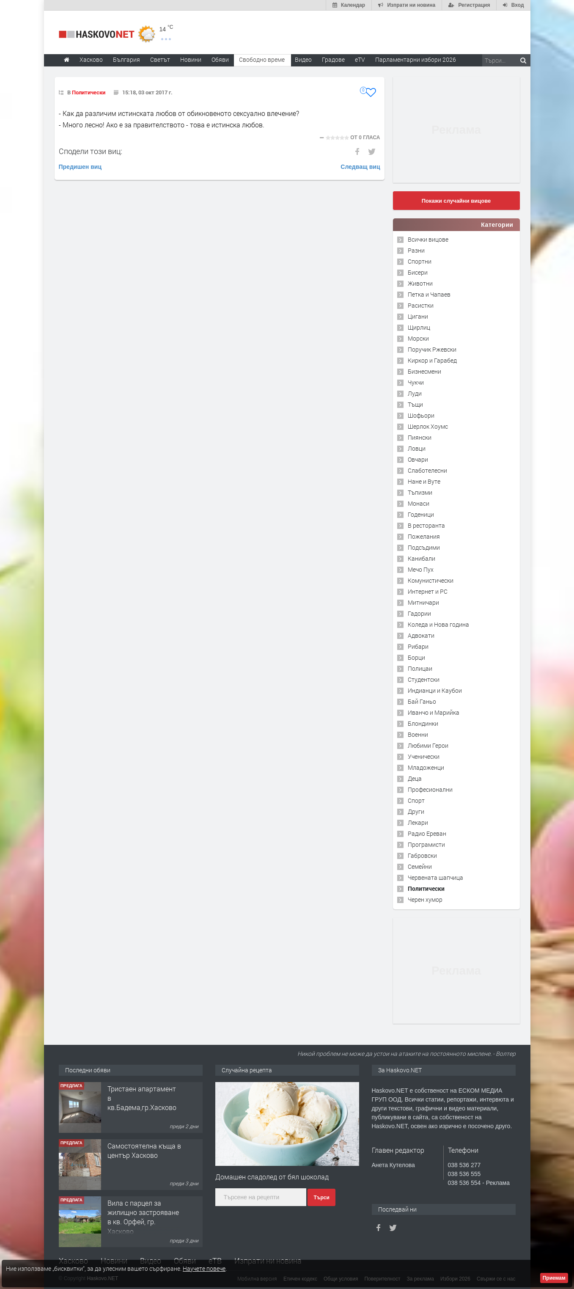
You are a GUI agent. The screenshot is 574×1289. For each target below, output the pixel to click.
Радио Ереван (427, 833)
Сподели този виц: (90, 151)
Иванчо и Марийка (433, 712)
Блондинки (423, 723)
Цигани (418, 316)
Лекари (418, 822)
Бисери (418, 272)
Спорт (416, 800)
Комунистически (430, 580)
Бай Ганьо (422, 701)
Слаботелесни (427, 470)
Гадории (419, 613)
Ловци (417, 448)
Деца (415, 778)
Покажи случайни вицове (456, 201)
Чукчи (416, 382)
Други (416, 811)
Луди (415, 393)
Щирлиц (419, 327)
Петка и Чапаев (429, 294)
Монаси (418, 503)
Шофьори (421, 415)
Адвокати (421, 635)
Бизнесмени (424, 371)
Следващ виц (360, 166)
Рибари (418, 646)
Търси (321, 1198)
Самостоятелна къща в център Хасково (144, 1150)
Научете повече (204, 1268)
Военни (418, 734)
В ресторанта (426, 525)
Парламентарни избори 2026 (415, 59)
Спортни (419, 261)
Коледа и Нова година (438, 624)
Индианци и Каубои (435, 690)
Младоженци (426, 767)
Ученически (423, 756)
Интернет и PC (428, 591)
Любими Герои (428, 745)
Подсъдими (424, 547)
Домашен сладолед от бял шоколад (272, 1176)
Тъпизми (420, 492)
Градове (333, 59)
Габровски (422, 855)
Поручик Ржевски (432, 349)
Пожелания (424, 536)
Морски (418, 338)
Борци (416, 657)
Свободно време (262, 59)
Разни (416, 250)
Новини (190, 59)
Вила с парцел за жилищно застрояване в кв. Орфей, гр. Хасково (143, 1217)
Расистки (421, 305)
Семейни (420, 866)
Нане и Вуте (424, 481)
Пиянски (419, 437)
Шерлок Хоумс (428, 426)
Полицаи (420, 668)
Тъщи (415, 404)
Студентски (423, 679)
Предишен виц (80, 166)
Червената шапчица (435, 877)
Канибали (421, 558)
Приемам (554, 1278)
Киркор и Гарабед (432, 360)
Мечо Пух (421, 569)
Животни (420, 283)
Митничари (423, 602)
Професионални (430, 789)
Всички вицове (428, 239)
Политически (88, 92)
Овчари (418, 459)
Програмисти (426, 844)
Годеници (421, 514)
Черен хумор (425, 899)
